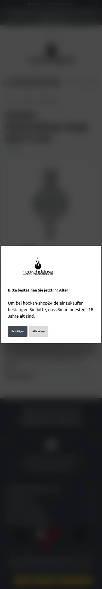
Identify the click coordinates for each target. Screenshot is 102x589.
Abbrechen (38, 324)
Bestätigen (17, 324)
